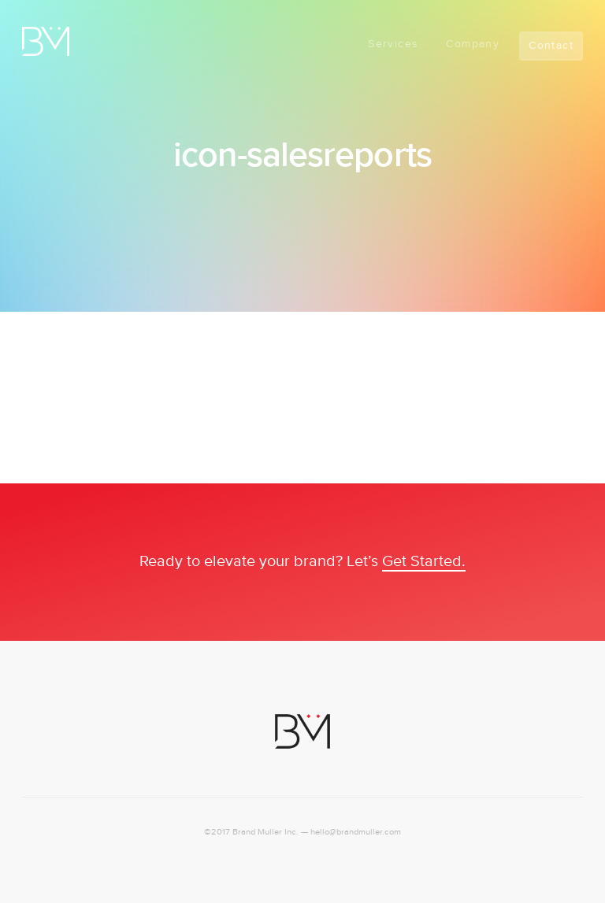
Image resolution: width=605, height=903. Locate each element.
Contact (551, 45)
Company (472, 44)
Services (393, 44)
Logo (45, 41)
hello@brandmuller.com (355, 832)
